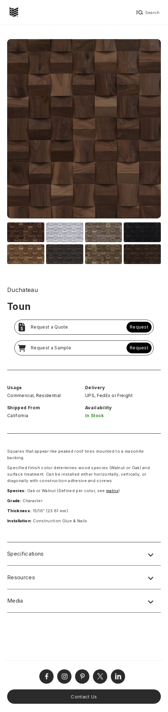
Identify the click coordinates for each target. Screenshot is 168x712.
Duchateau (22, 289)
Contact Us (84, 696)
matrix (112, 490)
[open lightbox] (84, 129)
